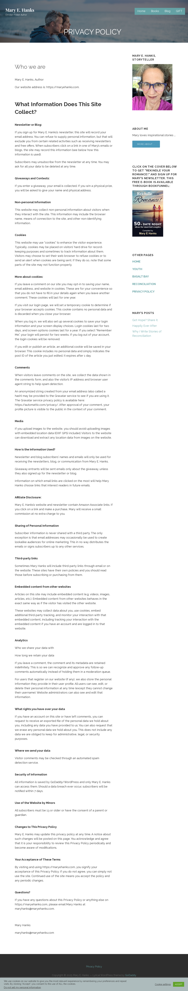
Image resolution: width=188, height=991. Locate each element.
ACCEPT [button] (178, 984)
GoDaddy (130, 975)
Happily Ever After (144, 325)
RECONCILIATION (144, 284)
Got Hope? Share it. (145, 320)
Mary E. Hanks (19, 10)
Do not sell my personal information (22, 987)
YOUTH (137, 269)
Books (155, 11)
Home (141, 11)
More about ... (146, 144)
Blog (167, 11)
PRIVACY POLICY (143, 291)
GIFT (179, 11)
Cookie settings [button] (163, 984)
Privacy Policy (94, 966)
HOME (136, 261)
